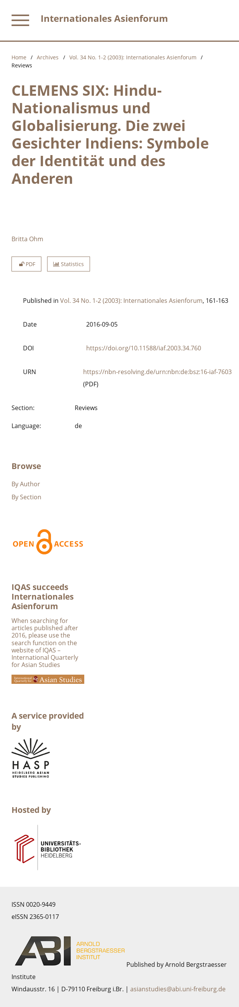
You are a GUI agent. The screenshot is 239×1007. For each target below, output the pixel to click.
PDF (26, 264)
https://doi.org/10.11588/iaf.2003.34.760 (143, 348)
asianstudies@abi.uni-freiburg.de (178, 989)
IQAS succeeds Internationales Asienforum (42, 596)
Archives (48, 57)
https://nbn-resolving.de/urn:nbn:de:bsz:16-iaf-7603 (157, 372)
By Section (26, 497)
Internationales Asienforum (104, 18)
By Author (25, 484)
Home (18, 57)
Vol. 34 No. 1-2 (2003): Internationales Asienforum (132, 57)
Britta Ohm (27, 239)
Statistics (68, 264)
